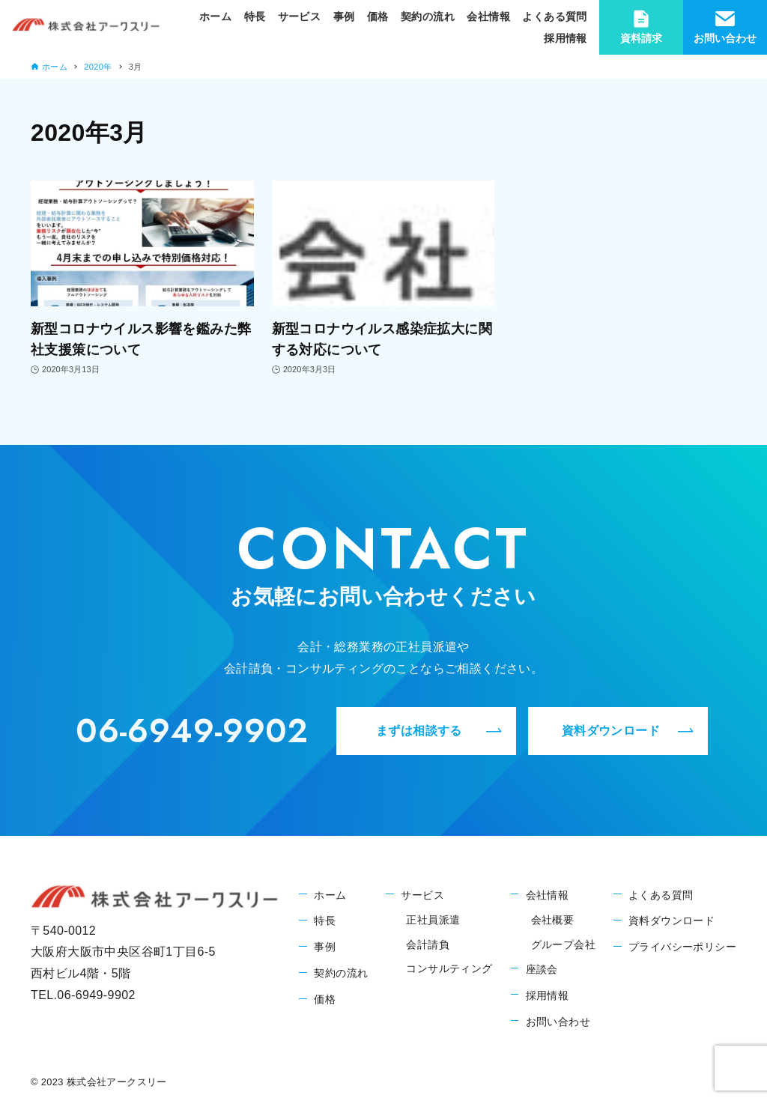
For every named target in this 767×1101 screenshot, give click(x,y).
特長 (325, 920)
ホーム (330, 895)
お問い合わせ (558, 1022)
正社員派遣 (433, 920)
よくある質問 (660, 895)
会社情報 (547, 895)
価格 (325, 999)
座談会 (542, 969)
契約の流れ (341, 973)
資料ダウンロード (671, 920)
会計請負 (427, 944)
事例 (325, 947)
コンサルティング (449, 968)
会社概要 (553, 920)
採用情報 (547, 995)
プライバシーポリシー (682, 947)
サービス (422, 895)
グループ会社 (563, 944)
